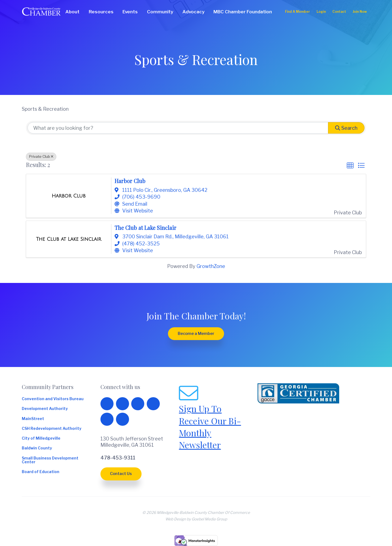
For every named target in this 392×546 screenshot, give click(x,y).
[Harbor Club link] (69, 196)
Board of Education (40, 472)
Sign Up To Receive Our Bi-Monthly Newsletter (210, 427)
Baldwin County (37, 448)
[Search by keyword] (177, 128)
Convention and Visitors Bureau (53, 399)
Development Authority (45, 409)
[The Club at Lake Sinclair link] (68, 239)
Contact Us (121, 473)
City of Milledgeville (41, 438)
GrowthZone (211, 266)
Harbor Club (130, 180)
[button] (350, 166)
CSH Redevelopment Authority (51, 429)
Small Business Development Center (50, 460)
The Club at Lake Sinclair (145, 227)
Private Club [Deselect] (41, 156)
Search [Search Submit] (346, 128)
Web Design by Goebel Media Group (196, 519)
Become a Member (196, 333)
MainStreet (33, 419)
